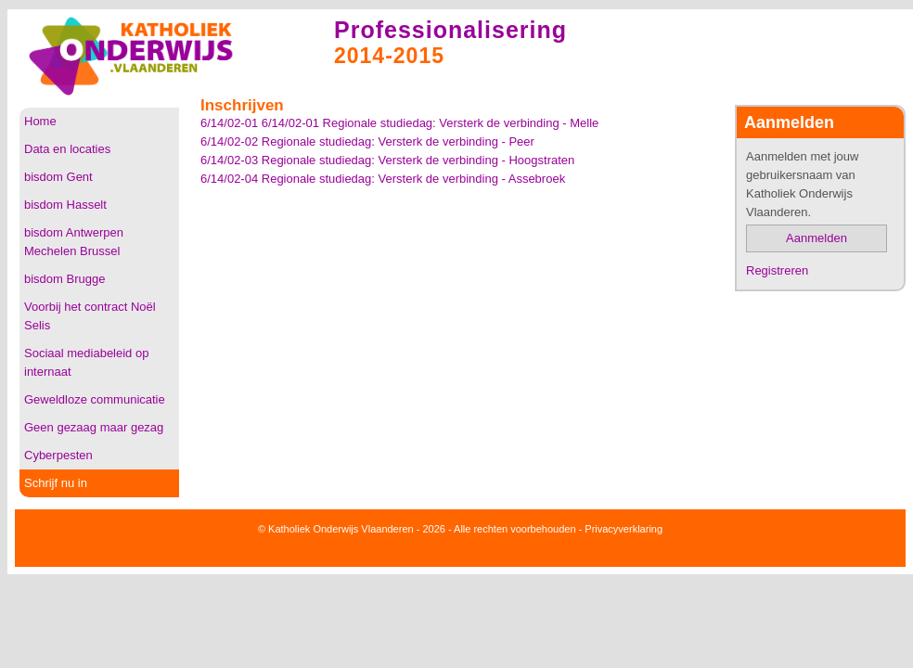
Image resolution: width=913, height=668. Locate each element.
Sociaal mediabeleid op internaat (86, 362)
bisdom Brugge (64, 279)
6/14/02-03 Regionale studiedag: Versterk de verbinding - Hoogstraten (387, 160)
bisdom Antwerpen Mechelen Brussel (73, 241)
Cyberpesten (58, 455)
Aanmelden (816, 238)
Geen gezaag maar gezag (93, 427)
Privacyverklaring (623, 528)
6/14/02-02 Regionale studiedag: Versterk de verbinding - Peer (367, 141)
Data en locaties (67, 149)
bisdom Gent (58, 177)
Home (40, 121)
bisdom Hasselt (65, 205)
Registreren (777, 270)
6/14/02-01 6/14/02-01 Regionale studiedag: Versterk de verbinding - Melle (399, 123)
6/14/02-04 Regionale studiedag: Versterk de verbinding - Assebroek (382, 179)
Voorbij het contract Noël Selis (90, 316)
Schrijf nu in (55, 483)
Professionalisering (450, 30)
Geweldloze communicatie (94, 399)
